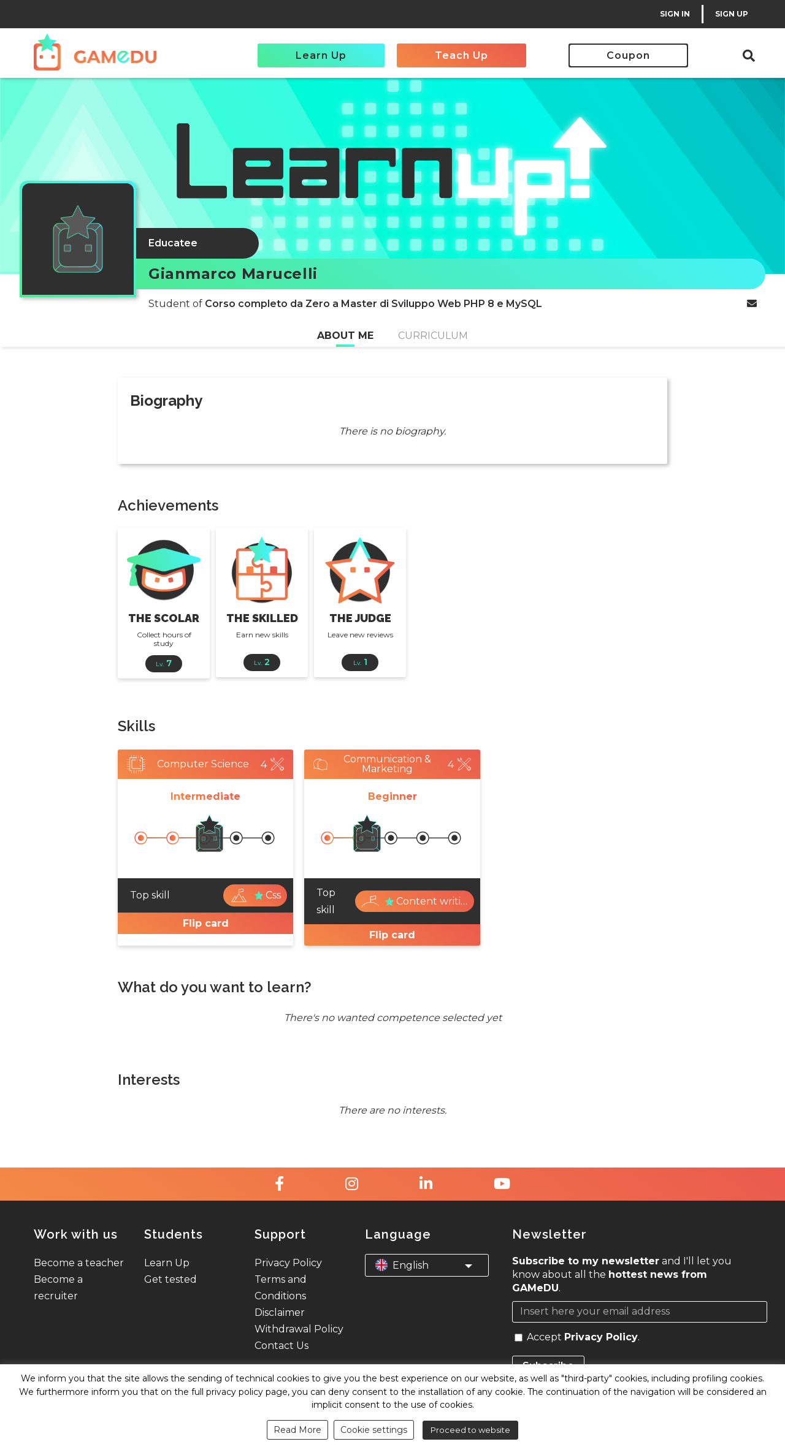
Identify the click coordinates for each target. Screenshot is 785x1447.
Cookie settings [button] (373, 1429)
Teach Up (461, 55)
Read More (297, 1429)
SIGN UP (731, 13)
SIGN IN (675, 13)
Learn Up (321, 55)
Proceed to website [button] (470, 1430)
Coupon (628, 55)
